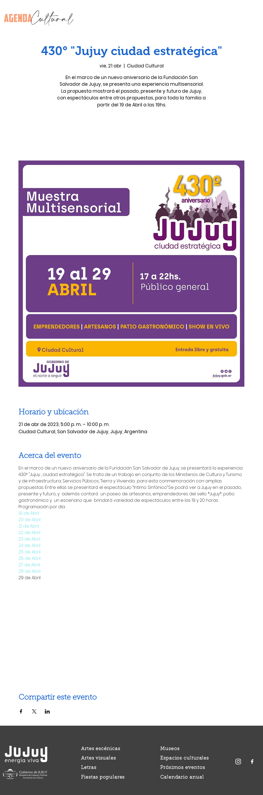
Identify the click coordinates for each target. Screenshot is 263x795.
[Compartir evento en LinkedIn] (47, 711)
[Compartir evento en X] (34, 711)
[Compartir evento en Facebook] (21, 711)
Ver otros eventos (131, 134)
